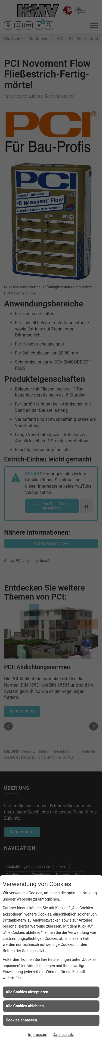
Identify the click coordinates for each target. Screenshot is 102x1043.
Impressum (37, 1034)
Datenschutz (63, 1034)
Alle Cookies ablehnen (25, 1006)
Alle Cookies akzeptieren (27, 992)
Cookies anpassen (21, 1020)
